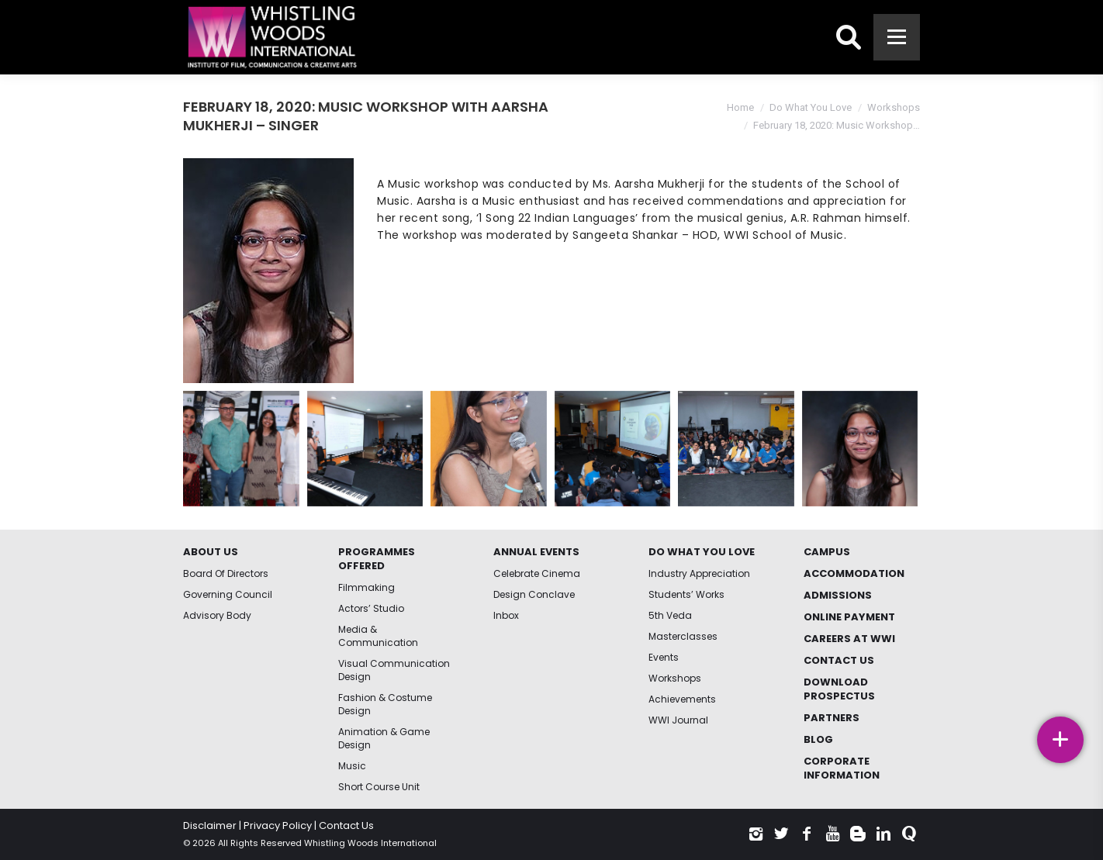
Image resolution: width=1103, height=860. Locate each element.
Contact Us (346, 825)
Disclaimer (210, 825)
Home (740, 107)
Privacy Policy (278, 825)
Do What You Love (810, 107)
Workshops (893, 107)
